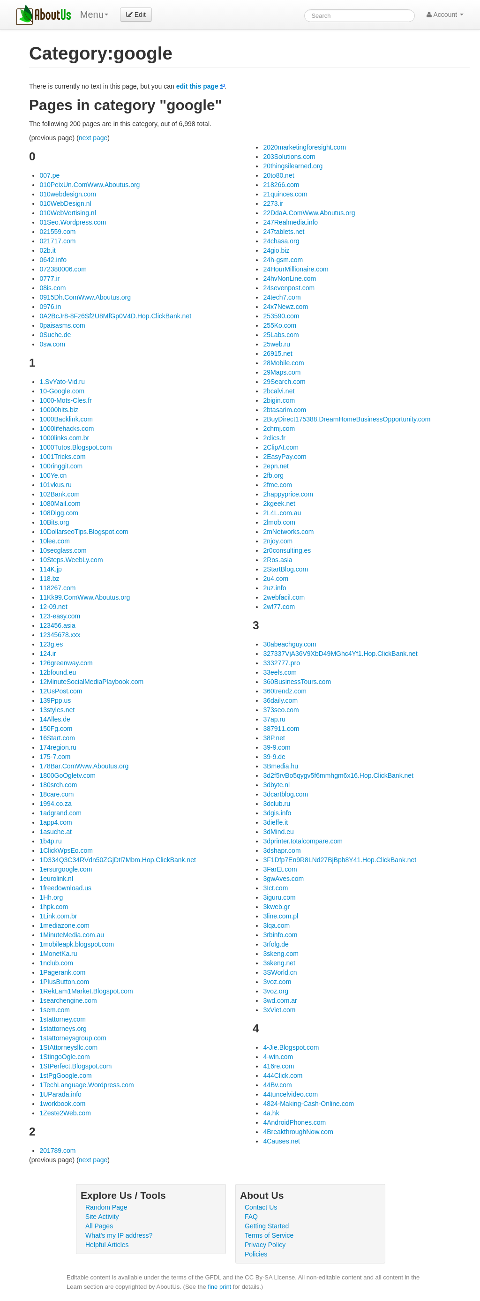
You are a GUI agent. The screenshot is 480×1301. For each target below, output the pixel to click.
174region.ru (57, 747)
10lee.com (54, 541)
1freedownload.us (65, 888)
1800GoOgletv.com (67, 775)
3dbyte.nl (276, 785)
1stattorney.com (62, 1019)
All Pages (99, 1226)
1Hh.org (51, 897)
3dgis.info (277, 813)
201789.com (57, 1150)
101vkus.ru (55, 485)
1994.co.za (55, 803)
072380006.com (62, 269)
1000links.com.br (64, 438)
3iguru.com (279, 897)
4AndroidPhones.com (294, 1122)
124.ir (47, 653)
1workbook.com (62, 1103)
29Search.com (284, 381)
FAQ (251, 1216)
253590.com (281, 316)
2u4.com (275, 578)
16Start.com (57, 738)
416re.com (278, 1066)
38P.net (274, 738)
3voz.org (275, 991)
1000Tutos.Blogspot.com (75, 447)
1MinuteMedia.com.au (71, 935)
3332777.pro (281, 663)
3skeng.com (280, 953)
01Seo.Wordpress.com (72, 222)
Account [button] (445, 14)
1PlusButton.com (64, 981)
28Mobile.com (283, 363)
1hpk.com (53, 906)
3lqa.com (276, 925)
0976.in (50, 306)
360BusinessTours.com (297, 681)
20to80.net (278, 175)
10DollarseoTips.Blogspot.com (83, 531)
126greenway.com (65, 663)
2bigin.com (279, 400)
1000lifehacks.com (66, 428)
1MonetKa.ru (58, 953)
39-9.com (276, 747)
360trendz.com (285, 691)
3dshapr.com (281, 850)
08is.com (52, 288)
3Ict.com (275, 888)
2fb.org (273, 475)
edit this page (197, 86)
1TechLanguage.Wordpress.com (86, 1085)
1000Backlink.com (66, 419)
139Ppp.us (55, 700)
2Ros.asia (277, 560)
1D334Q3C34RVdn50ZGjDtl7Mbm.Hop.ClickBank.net (117, 860)
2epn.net (276, 466)
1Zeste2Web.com (64, 1113)
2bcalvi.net (278, 391)
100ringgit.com (60, 466)
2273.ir (273, 203)
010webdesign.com (67, 194)
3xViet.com (279, 1010)
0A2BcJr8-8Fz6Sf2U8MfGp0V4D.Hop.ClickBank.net (115, 316)
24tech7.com (281, 297)
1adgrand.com (60, 813)
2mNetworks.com (288, 531)
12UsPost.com (60, 691)
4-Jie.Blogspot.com (291, 1047)
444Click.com (282, 1075)
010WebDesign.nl (65, 203)
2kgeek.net (279, 503)
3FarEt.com (280, 869)
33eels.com (280, 672)
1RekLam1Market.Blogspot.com (86, 991)
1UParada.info (60, 1094)
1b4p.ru (50, 841)
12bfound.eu (57, 672)
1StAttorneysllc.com (68, 1047)
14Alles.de (54, 719)
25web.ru (276, 344)
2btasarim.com (284, 410)
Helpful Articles (107, 1244)
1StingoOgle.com (64, 1056)
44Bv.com (277, 1085)
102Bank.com (59, 494)
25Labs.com (281, 334)
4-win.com (278, 1056)
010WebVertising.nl (67, 213)
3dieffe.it (275, 822)
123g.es (51, 644)
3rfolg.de (275, 944)
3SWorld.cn (280, 972)
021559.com (57, 231)
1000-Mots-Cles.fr (65, 400)
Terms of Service (269, 1235)
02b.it (47, 250)
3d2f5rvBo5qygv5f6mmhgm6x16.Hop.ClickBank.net (338, 775)
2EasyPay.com (284, 456)
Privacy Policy (265, 1244)
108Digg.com (58, 513)
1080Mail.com (59, 503)
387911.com (281, 728)
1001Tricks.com (62, 456)
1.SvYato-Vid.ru (62, 381)
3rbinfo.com (280, 935)
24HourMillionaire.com (295, 269)
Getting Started (267, 1226)
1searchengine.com (68, 1000)
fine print (219, 1286)
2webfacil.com (284, 597)
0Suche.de (55, 334)
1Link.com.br (58, 916)
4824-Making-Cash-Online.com (308, 1103)
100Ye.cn (53, 475)
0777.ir (49, 278)
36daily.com (280, 700)
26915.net (277, 353)
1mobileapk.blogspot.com (76, 944)
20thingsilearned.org (292, 166)
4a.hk (271, 1113)
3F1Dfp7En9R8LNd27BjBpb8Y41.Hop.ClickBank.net (339, 860)
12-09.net (53, 606)
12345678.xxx (59, 635)
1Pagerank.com (62, 972)
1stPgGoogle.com (65, 1075)
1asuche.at (55, 831)
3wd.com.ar (280, 1000)
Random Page (106, 1207)
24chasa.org (281, 241)
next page (93, 138)
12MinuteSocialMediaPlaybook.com (91, 681)
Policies (256, 1254)
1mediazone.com (64, 925)
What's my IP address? (118, 1235)
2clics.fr (274, 438)
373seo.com (281, 710)
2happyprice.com (288, 494)
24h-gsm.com (283, 259)
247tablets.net (283, 231)
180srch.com (58, 785)
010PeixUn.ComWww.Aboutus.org (89, 184)
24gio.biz (276, 250)
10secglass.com (62, 550)
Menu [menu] (94, 14)
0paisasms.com (62, 325)
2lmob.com (279, 522)
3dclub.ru (276, 803)
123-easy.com (59, 616)
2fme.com (277, 485)
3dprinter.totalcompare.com (303, 841)
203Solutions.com (289, 156)
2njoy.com (277, 541)
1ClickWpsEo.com (66, 850)
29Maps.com (281, 372)
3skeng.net (279, 963)
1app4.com (55, 822)
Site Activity (102, 1216)
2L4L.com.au (282, 513)
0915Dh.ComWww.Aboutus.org (85, 297)
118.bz (49, 578)
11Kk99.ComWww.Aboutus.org (84, 597)
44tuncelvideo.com (290, 1094)
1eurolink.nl (56, 878)
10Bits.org (54, 522)
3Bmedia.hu (280, 766)
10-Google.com (61, 391)
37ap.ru (274, 719)
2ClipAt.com (280, 447)
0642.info (53, 259)
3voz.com (277, 981)
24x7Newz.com (285, 306)
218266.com (281, 184)
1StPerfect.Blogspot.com (75, 1066)
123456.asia (57, 625)
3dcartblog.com (285, 794)
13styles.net (57, 710)
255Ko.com (279, 325)
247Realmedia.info (290, 222)
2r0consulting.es (287, 550)
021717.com (57, 241)
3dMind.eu (278, 831)
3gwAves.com (283, 878)
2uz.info (274, 588)
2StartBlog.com (285, 569)
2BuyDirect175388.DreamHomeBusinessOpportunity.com (346, 419)
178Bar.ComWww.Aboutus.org (83, 766)
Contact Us (261, 1207)
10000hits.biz (58, 410)
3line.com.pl (280, 916)
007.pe (49, 175)
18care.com (56, 794)
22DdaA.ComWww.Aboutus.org (309, 213)
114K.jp (50, 569)
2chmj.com (279, 428)
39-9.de (274, 756)
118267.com (57, 588)
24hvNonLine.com (289, 278)
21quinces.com (285, 194)
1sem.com (54, 1010)
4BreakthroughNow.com (298, 1132)
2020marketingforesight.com (304, 147)
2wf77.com (279, 606)
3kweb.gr (276, 906)
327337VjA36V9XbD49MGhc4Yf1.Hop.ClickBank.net (340, 653)
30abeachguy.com (289, 644)
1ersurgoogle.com (65, 869)
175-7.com (54, 756)
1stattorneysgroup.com (72, 1038)
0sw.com (52, 344)
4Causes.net (281, 1141)
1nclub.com (56, 963)
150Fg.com (55, 728)
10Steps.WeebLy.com (71, 560)
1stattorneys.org (62, 1028)
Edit (136, 14)
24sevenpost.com (289, 288)
